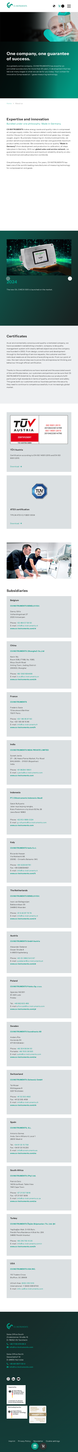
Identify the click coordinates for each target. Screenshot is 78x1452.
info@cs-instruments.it (27, 870)
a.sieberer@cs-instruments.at (30, 961)
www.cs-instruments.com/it (23, 873)
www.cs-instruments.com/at (23, 964)
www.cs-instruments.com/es (23, 1153)
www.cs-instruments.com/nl (23, 628)
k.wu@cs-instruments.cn (28, 676)
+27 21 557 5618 (23, 1193)
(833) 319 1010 (27, 1283)
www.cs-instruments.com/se (23, 1057)
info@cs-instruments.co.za (29, 1198)
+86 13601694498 (24, 674)
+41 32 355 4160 (24, 1097)
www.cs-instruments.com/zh (23, 679)
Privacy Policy (24, 1441)
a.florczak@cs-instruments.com (31, 1006)
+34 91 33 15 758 (21, 1145)
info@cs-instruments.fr (27, 724)
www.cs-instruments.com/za (23, 1201)
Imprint (12, 1441)
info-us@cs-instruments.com (30, 1289)
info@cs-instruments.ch (27, 1102)
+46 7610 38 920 (26, 1051)
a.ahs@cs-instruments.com (29, 1054)
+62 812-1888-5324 (25, 820)
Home (9, 103)
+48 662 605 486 (21, 1003)
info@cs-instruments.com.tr (29, 1244)
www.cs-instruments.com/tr (23, 1246)
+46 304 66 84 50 (24, 1048)
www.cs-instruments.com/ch (23, 1105)
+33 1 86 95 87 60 (24, 719)
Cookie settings (53, 1441)
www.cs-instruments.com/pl (23, 1009)
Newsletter (38, 1441)
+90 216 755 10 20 (24, 1241)
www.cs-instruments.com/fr (23, 727)
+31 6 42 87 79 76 (24, 913)
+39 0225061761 (24, 865)
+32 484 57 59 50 (24, 623)
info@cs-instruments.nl (27, 626)
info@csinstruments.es (27, 1150)
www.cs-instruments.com (22, 775)
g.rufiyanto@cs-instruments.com (32, 822)
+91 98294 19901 (24, 770)
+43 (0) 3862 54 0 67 (26, 958)
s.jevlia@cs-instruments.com (30, 773)
